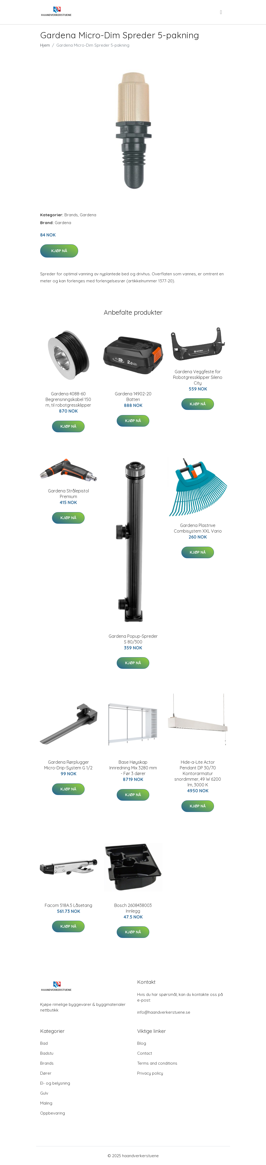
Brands (71, 214)
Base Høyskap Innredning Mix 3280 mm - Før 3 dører (133, 767)
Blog (141, 1043)
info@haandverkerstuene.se (163, 1012)
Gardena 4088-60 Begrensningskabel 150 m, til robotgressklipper (68, 399)
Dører (45, 1073)
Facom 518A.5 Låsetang (68, 905)
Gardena (88, 214)
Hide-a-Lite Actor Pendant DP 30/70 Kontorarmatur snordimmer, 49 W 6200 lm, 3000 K (197, 773)
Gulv (44, 1093)
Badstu (46, 1053)
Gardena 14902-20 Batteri (133, 396)
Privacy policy (150, 1073)
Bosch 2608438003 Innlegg (133, 908)
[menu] (221, 12)
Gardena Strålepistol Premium (68, 493)
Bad (44, 1043)
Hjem (45, 45)
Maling (46, 1103)
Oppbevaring (52, 1113)
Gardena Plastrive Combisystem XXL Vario (198, 528)
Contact (144, 1053)
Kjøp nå (59, 250)
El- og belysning (55, 1083)
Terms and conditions (157, 1063)
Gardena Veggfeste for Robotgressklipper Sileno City (197, 377)
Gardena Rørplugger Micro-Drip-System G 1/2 (68, 764)
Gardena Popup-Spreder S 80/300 (133, 639)
